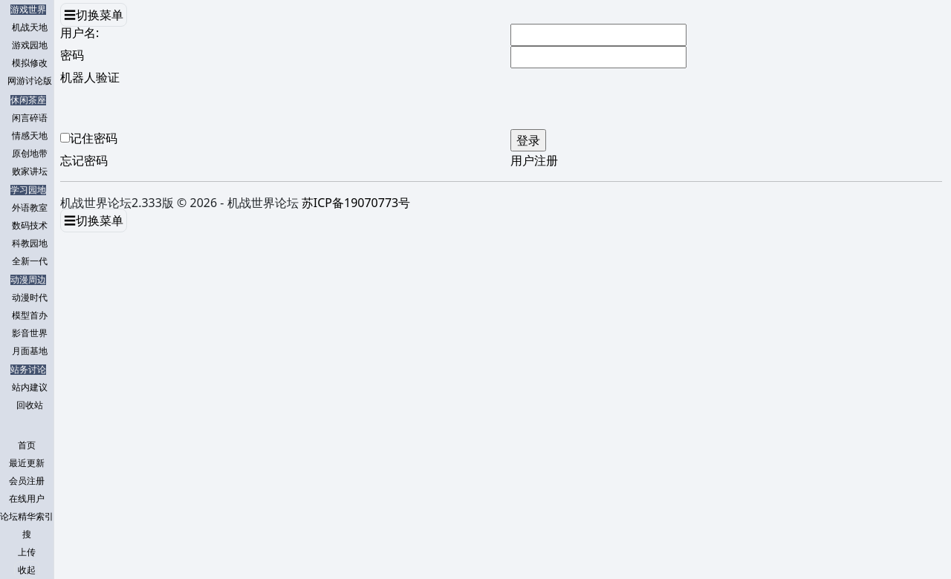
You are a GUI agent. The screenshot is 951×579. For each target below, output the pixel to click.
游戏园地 (30, 45)
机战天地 (30, 27)
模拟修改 (30, 63)
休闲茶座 (28, 100)
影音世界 (30, 333)
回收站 (29, 405)
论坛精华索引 (26, 516)
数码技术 (30, 225)
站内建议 (30, 387)
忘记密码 (84, 160)
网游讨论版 (29, 81)
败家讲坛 (30, 171)
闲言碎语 (30, 118)
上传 (27, 552)
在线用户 (27, 499)
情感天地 (30, 136)
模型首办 (30, 315)
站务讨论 (28, 369)
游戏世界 (28, 9)
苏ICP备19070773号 (356, 202)
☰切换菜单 (93, 15)
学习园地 (28, 190)
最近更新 (27, 463)
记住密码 (93, 138)
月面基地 (30, 351)
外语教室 (30, 208)
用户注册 (534, 160)
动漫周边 (28, 280)
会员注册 (27, 481)
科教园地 (30, 243)
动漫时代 (30, 297)
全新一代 (30, 261)
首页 (27, 445)
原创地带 (30, 153)
